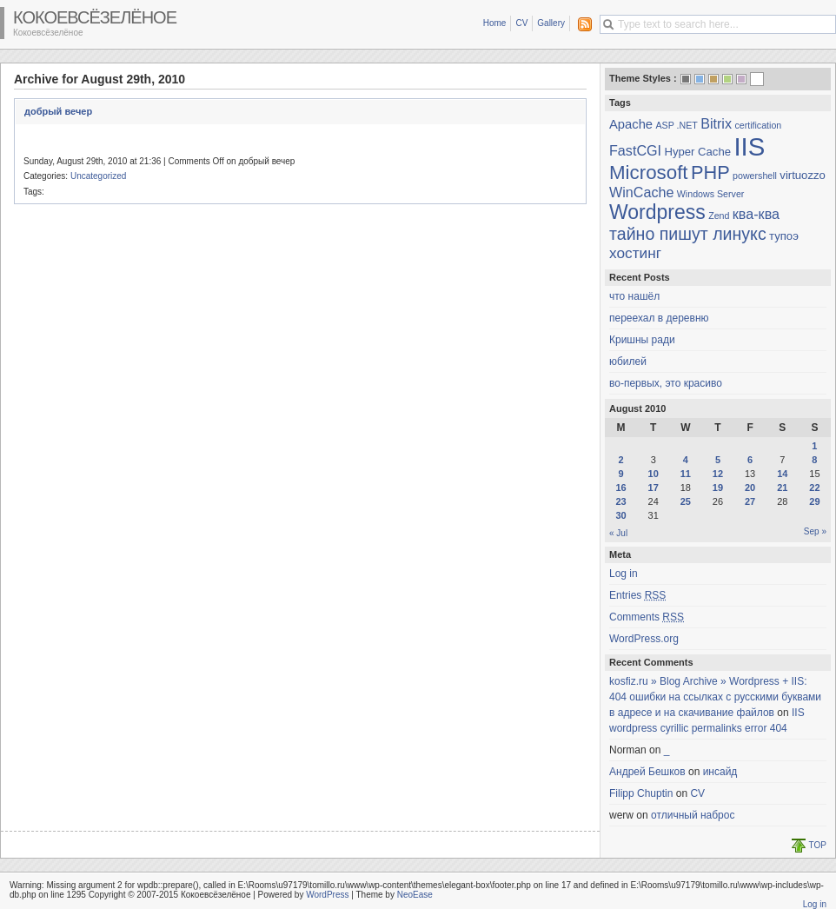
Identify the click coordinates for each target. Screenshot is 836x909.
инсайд (720, 772)
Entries (637, 595)
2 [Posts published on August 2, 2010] (621, 459)
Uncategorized (98, 176)
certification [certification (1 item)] (757, 125)
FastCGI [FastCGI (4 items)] (635, 150)
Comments (646, 617)
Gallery (551, 23)
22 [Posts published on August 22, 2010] (814, 487)
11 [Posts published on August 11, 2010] (685, 473)
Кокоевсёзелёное (94, 17)
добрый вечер (58, 111)
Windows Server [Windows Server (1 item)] (711, 194)
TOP (817, 845)
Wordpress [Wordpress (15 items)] (657, 212)
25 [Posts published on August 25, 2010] (685, 501)
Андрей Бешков (647, 772)
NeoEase (415, 894)
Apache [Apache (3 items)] (631, 124)
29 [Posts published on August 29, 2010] (814, 501)
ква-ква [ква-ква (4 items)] (756, 214)
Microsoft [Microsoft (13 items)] (648, 172)
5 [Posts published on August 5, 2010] (717, 459)
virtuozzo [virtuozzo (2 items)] (803, 175)
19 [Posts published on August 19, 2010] (718, 487)
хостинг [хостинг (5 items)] (635, 253)
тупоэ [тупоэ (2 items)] (784, 235)
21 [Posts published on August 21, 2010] (782, 487)
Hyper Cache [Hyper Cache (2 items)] (697, 151)
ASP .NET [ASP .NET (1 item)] (676, 125)
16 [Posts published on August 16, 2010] (620, 487)
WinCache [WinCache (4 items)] (641, 192)
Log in (623, 573)
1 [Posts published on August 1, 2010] (814, 446)
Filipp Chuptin (641, 793)
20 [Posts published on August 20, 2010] (750, 487)
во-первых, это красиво (665, 383)
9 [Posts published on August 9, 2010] (621, 473)
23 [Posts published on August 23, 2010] (620, 501)
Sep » (815, 531)
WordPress (327, 894)
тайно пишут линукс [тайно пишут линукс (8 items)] (687, 233)
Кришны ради (642, 340)
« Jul (618, 533)
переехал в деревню (659, 318)
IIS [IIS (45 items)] (749, 146)
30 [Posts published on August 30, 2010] (620, 515)
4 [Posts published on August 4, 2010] (685, 459)
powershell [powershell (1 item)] (755, 175)
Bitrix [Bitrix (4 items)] (716, 123)
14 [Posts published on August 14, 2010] (782, 473)
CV (521, 23)
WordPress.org (644, 639)
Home (495, 23)
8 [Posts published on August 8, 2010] (814, 459)
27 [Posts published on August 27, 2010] (750, 501)
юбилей (628, 361)
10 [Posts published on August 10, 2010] (653, 473)
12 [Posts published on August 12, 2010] (718, 473)
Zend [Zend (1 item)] (718, 215)
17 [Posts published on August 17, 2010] (653, 487)
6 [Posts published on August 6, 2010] (750, 459)
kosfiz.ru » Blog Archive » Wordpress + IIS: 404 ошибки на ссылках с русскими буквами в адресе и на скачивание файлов (715, 697)
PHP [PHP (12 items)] (710, 172)
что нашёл (634, 296)
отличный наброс (692, 815)
